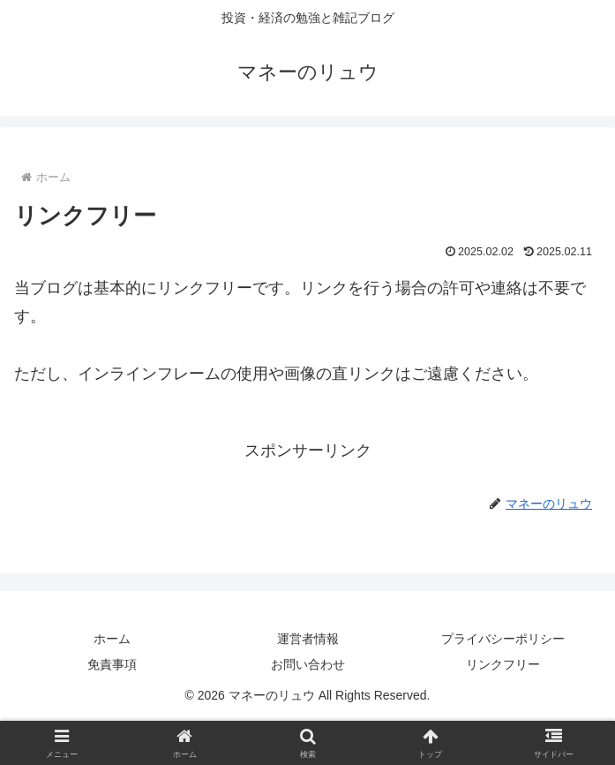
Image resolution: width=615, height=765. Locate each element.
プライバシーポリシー (503, 639)
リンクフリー (503, 664)
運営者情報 (308, 639)
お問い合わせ (308, 664)
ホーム (112, 639)
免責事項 (112, 664)
